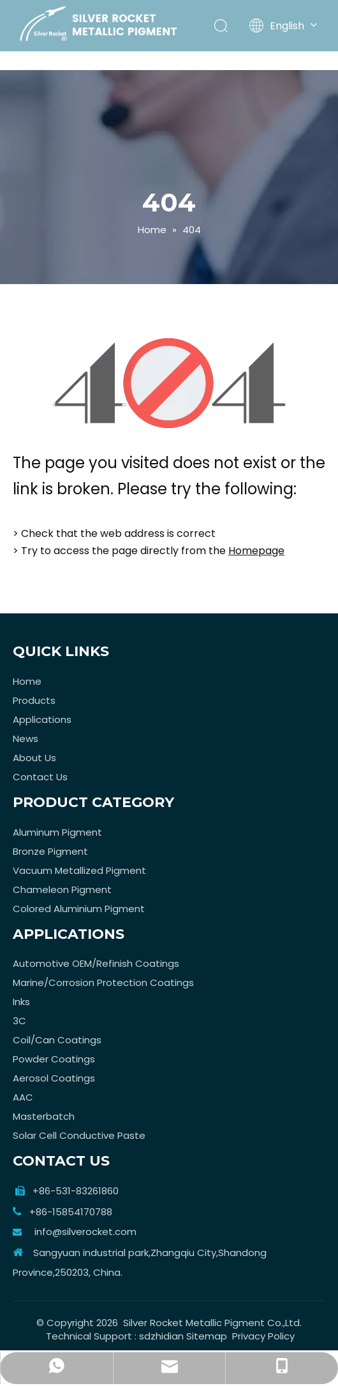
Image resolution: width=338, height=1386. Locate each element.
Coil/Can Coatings (57, 1040)
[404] (169, 383)
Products (34, 700)
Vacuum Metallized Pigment (79, 870)
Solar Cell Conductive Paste (79, 1135)
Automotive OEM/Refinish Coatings (96, 963)
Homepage (256, 550)
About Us (34, 757)
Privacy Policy (263, 1336)
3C (19, 1020)
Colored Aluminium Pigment (79, 908)
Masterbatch (44, 1116)
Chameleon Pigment (62, 889)
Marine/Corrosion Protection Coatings (103, 982)
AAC (23, 1097)
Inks (21, 1001)
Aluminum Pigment (57, 832)
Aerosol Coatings (54, 1078)
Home (27, 681)
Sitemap (206, 1336)
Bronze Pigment (50, 851)
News (25, 738)
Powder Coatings (54, 1059)
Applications (42, 719)
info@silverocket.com (85, 1231)
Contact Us (40, 776)
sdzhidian (161, 1336)
